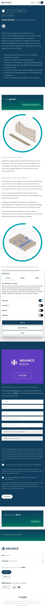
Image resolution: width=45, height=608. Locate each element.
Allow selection (22, 327)
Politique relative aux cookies (30, 601)
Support (5, 576)
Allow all (22, 322)
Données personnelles (9, 603)
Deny (22, 333)
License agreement (22, 605)
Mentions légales (22, 603)
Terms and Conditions (34, 603)
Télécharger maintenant (30, 105)
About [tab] (37, 277)
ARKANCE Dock (15, 391)
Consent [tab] (7, 277)
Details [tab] (23, 277)
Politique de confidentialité (11, 484)
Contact (5, 572)
